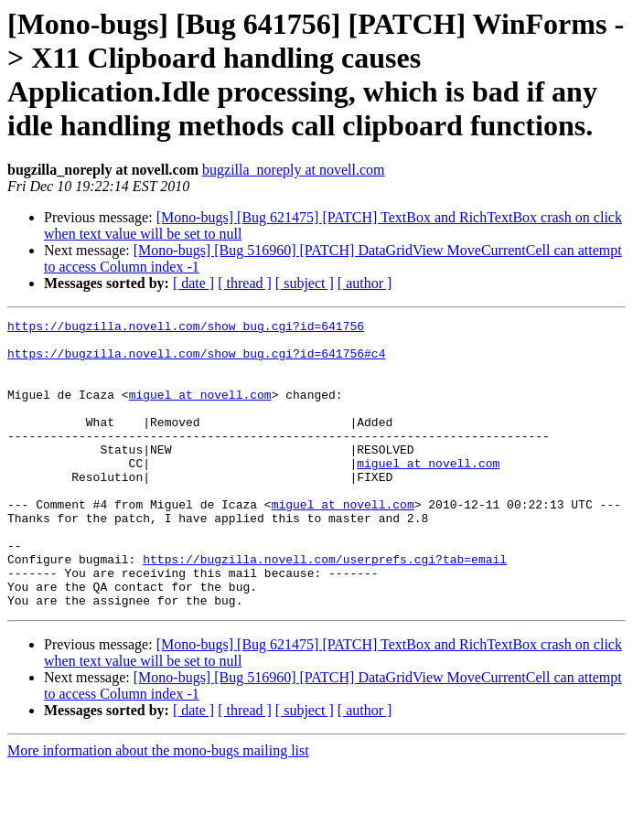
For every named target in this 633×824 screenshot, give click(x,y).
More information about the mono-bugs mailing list (158, 808)
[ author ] (365, 283)
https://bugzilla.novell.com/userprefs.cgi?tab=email (325, 608)
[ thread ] (245, 283)
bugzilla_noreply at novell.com (293, 169)
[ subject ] (304, 283)
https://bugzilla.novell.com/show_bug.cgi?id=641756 (185, 328)
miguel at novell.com (200, 410)
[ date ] (193, 283)
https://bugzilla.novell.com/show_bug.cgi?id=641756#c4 (196, 361)
